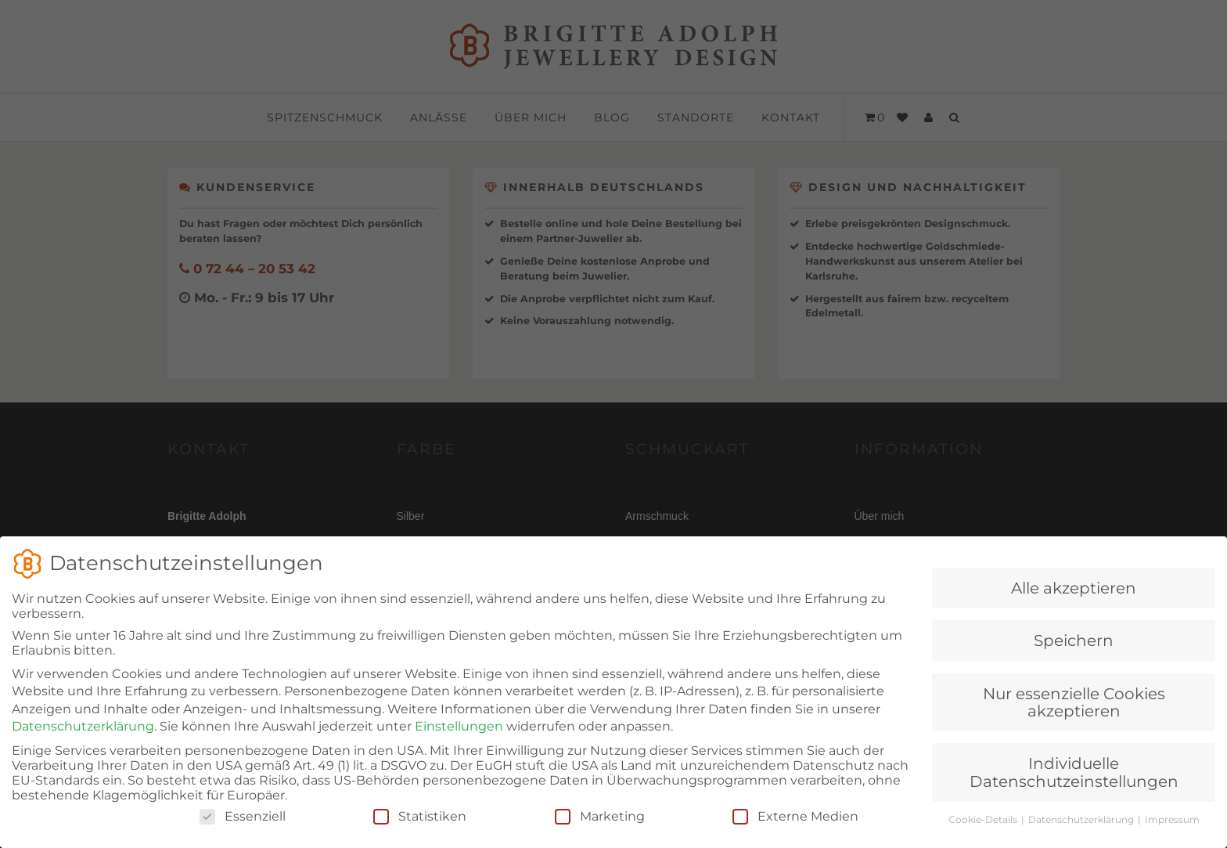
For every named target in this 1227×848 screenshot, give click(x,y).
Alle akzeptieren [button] (1073, 602)
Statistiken (419, 830)
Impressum (1172, 833)
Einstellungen (459, 740)
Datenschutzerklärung (83, 740)
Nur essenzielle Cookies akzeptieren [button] (1074, 716)
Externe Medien (795, 830)
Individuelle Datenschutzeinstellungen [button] (1074, 786)
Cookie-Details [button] (984, 833)
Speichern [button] (1074, 654)
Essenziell (243, 830)
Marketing (600, 830)
